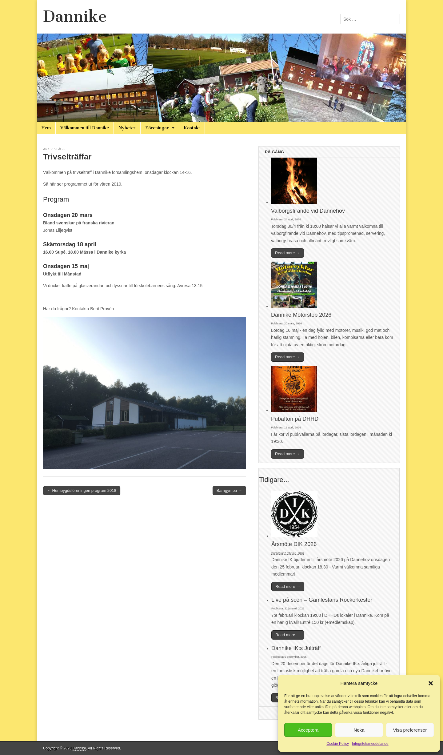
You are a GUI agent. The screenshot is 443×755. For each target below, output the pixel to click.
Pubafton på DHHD (294, 419)
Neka (358, 730)
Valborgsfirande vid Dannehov (308, 211)
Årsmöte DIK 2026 (294, 544)
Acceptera (308, 730)
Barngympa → (229, 490)
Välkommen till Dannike (84, 128)
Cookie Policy (337, 743)
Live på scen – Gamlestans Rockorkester (321, 600)
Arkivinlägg (54, 149)
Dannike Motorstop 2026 (301, 315)
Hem (46, 128)
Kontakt (192, 128)
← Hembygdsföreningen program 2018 (81, 490)
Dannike (75, 16)
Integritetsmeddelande (370, 743)
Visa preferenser (410, 730)
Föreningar (157, 128)
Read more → (287, 253)
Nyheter (127, 128)
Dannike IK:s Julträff (296, 648)
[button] (431, 683)
